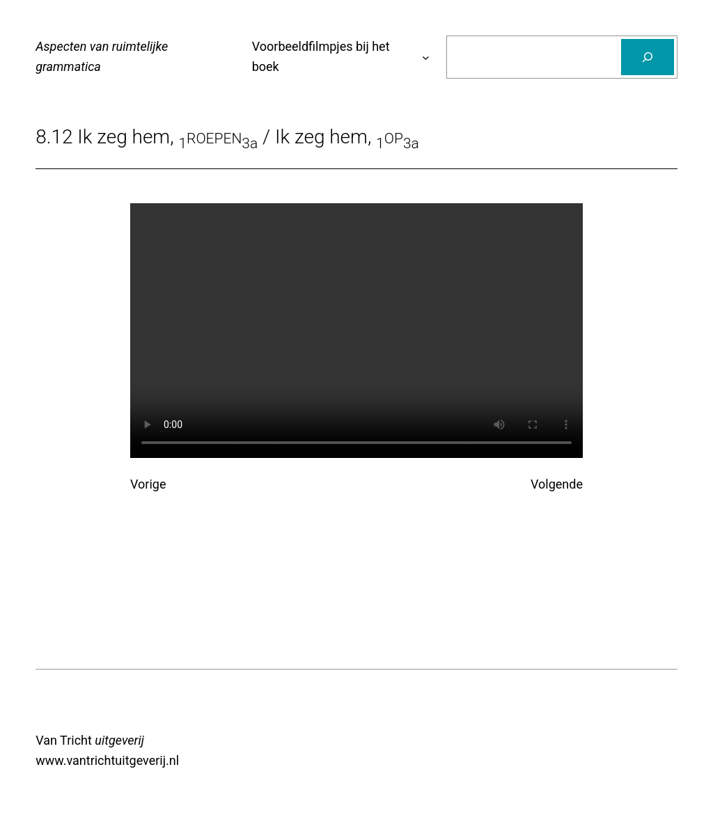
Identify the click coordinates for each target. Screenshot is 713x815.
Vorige (148, 484)
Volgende (557, 484)
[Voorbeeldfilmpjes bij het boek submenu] (426, 57)
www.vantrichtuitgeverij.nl (107, 760)
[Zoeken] (647, 57)
